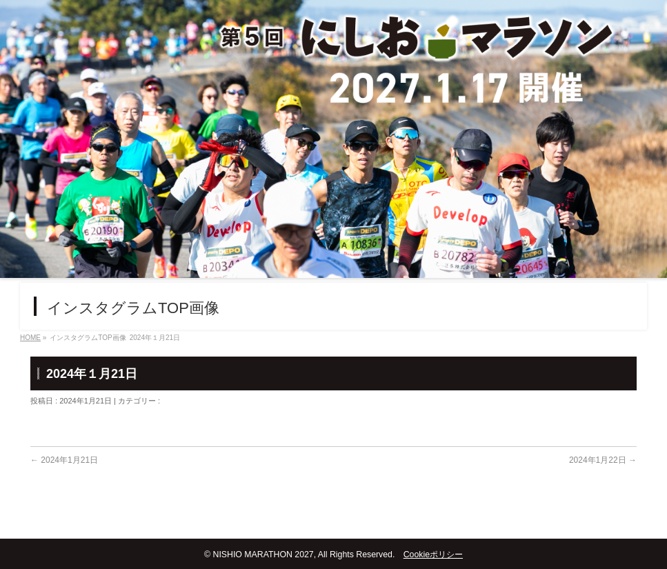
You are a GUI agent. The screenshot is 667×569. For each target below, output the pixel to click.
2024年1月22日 (603, 460)
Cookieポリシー (433, 554)
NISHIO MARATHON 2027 (262, 554)
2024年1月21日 (64, 460)
